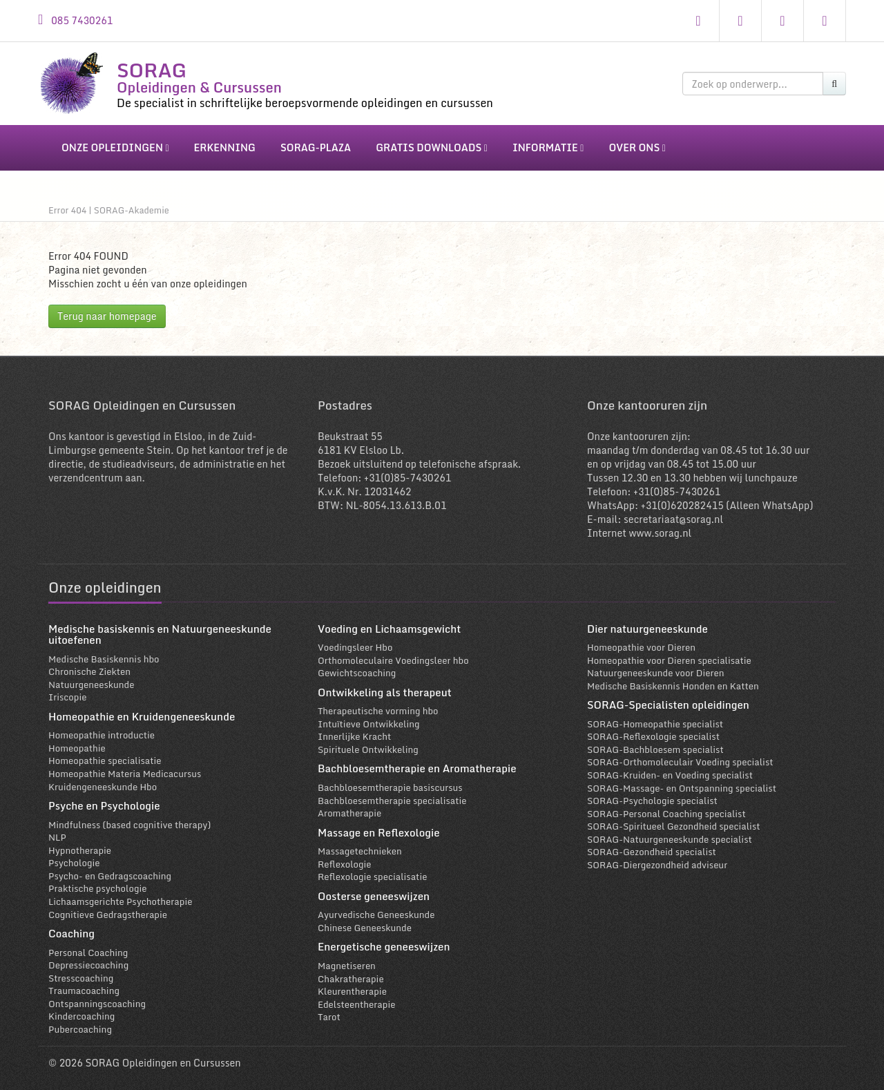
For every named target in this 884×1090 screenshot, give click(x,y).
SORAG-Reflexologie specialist (653, 729)
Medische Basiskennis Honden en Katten (673, 678)
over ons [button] (636, 147)
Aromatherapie (349, 806)
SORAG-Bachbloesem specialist (655, 742)
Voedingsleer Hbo (355, 640)
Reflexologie (345, 856)
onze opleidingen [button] (115, 147)
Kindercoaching (81, 1009)
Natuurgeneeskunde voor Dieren (655, 665)
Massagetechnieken (360, 844)
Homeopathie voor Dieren (641, 640)
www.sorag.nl (659, 525)
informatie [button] (548, 147)
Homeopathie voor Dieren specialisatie (669, 652)
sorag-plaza (315, 147)
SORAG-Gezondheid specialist (651, 844)
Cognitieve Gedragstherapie (107, 907)
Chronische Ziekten (89, 664)
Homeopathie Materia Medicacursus (124, 766)
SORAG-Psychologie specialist (652, 793)
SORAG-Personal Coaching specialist (666, 806)
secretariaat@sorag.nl (673, 511)
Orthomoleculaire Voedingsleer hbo (393, 652)
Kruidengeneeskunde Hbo (102, 779)
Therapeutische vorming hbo (378, 703)
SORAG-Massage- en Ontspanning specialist (681, 780)
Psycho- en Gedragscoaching (109, 869)
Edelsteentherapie (356, 996)
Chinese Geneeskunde (365, 920)
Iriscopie (67, 690)
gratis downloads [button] (432, 147)
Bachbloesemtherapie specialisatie (392, 793)
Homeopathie (77, 741)
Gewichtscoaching (357, 665)
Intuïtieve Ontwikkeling (369, 716)
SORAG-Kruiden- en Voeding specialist (670, 768)
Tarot (329, 1009)
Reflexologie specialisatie (372, 869)
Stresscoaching (80, 970)
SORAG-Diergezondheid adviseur (657, 858)
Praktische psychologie (97, 881)
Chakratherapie (351, 971)
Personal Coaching (88, 945)
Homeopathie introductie (101, 728)
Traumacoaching (83, 983)
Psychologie (73, 855)
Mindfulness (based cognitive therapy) (129, 817)
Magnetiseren (347, 958)
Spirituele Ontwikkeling (368, 742)
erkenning (225, 147)
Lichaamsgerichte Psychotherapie (120, 894)
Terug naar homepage (107, 308)
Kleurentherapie (352, 984)
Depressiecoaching (88, 958)
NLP (57, 830)
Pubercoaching (80, 1022)
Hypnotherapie (79, 842)
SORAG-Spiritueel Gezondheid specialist (673, 819)
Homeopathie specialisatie (105, 753)
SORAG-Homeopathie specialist (655, 716)
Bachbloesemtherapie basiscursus (390, 780)
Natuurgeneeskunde (91, 677)
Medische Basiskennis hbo (104, 651)
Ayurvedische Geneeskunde (376, 907)
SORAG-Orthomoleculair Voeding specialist (680, 755)
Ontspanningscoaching (97, 996)
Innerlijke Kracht (354, 729)
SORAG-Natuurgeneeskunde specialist (669, 832)
